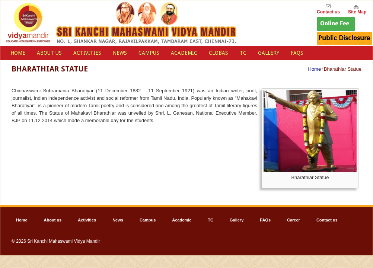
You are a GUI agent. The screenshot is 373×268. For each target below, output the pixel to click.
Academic (184, 53)
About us (49, 53)
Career (293, 220)
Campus (148, 53)
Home (314, 69)
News (120, 53)
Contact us (327, 220)
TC (243, 53)
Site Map (357, 11)
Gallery (268, 53)
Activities (87, 53)
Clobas (218, 53)
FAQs (297, 53)
